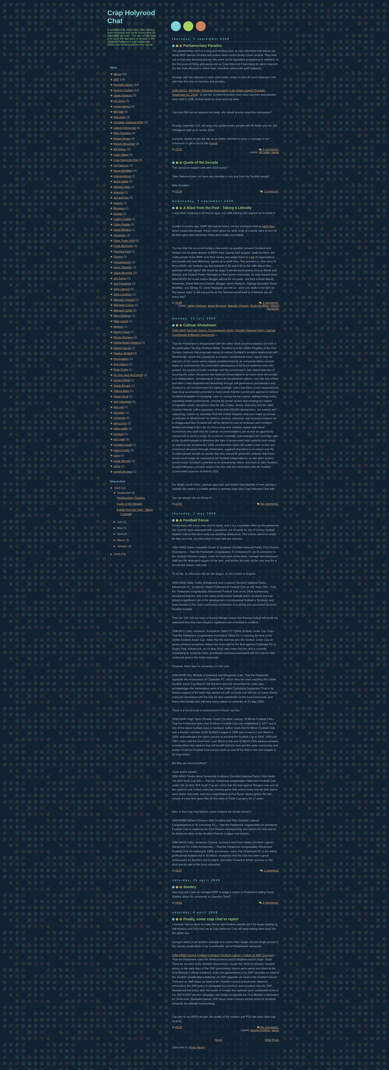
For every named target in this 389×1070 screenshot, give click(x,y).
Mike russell (121, 321)
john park (119, 439)
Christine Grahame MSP (128, 122)
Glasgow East (122, 251)
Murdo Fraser (122, 331)
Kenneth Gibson (123, 84)
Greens (118, 256)
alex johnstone (122, 401)
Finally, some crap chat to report (210, 919)
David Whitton (122, 229)
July (120, 521)
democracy (120, 423)
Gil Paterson (121, 165)
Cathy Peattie (122, 224)
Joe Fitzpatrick (122, 283)
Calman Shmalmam (199, 325)
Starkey (189, 887)
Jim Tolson (120, 278)
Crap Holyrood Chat (126, 159)
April (120, 533)
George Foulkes (260, 1030)
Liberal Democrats (125, 127)
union (117, 466)
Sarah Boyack (122, 385)
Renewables (121, 358)
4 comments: (271, 149)
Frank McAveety (123, 245)
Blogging (119, 208)
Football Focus (196, 520)
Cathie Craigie (122, 218)
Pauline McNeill (123, 353)
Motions (118, 326)
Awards (118, 203)
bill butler (264, 152)
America (119, 192)
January (122, 546)
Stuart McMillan (259, 305)
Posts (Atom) (197, 1047)
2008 (117, 554)
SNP (116, 79)
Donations (120, 235)
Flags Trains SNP (124, 240)
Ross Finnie (121, 369)
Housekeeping (122, 262)
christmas (119, 417)
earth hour (268, 226)
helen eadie (121, 428)
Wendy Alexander (273, 307)
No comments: (270, 503)
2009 (117, 488)
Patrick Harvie (122, 348)
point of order (122, 450)
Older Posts (272, 1039)
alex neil (119, 407)
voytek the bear (123, 471)
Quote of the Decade (200, 162)
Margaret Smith (123, 310)
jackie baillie (121, 181)
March (121, 540)
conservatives (122, 106)
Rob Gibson (121, 364)
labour (275, 152)
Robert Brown (122, 138)
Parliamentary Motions (127, 342)
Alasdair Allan (122, 186)
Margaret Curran (124, 304)
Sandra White (122, 380)
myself (213, 143)
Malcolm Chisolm (238, 305)
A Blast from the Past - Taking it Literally (217, 208)
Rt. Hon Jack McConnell (128, 374)
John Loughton (123, 294)
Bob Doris (120, 117)
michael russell (123, 444)
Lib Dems (119, 100)
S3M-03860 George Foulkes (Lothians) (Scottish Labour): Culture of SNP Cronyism (223, 955)
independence (122, 176)
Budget (118, 213)
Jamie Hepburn (196, 305)
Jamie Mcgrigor (216, 305)
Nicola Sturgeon (123, 337)
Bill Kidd (119, 111)
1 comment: (271, 191)
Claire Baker (121, 154)
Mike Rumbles (122, 133)
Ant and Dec (121, 197)
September (124, 492)
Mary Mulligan (122, 315)
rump (117, 455)
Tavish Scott (121, 396)
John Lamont (122, 288)
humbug (119, 433)
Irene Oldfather (123, 267)
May (120, 527)
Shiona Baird (121, 390)
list (253, 257)
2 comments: (271, 902)
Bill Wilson (120, 149)
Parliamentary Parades (202, 46)
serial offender (122, 460)
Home (218, 1039)
